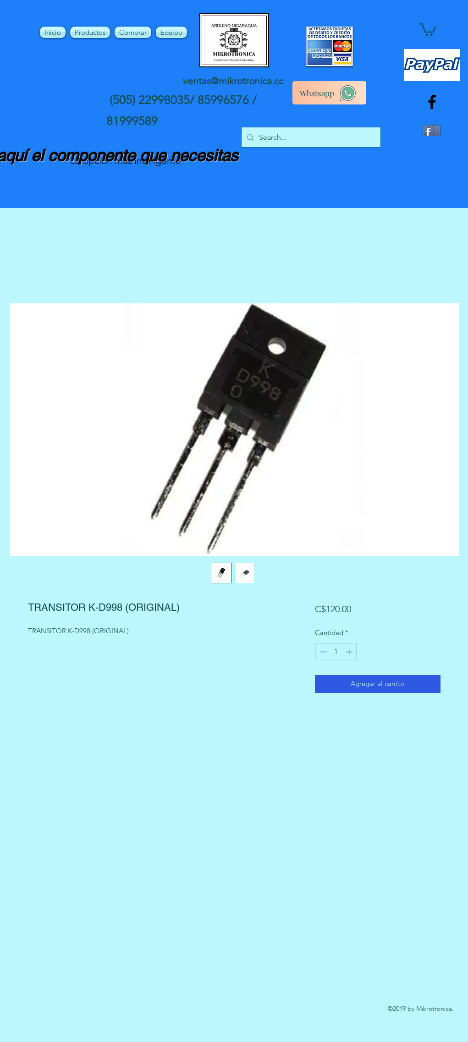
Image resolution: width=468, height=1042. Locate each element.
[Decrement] (322, 651)
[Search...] (310, 137)
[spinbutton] (336, 651)
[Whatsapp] (329, 92)
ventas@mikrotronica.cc (233, 81)
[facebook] (432, 102)
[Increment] (350, 651)
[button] (427, 29)
